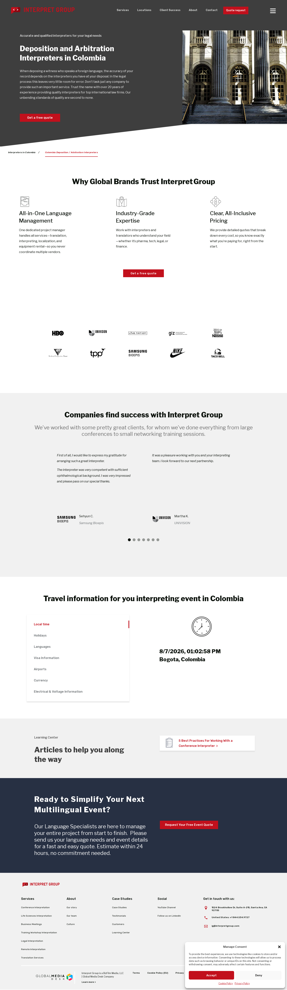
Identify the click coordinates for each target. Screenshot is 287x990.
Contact (208, 10)
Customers (118, 924)
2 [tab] (134, 540)
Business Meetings (31, 924)
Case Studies (119, 907)
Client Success (165, 10)
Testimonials (119, 916)
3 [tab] (138, 540)
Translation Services (32, 958)
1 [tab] (129, 540)
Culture (71, 924)
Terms (135, 973)
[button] (279, 947)
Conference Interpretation (35, 907)
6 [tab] (153, 540)
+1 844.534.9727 (240, 917)
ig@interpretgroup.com (225, 926)
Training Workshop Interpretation (39, 932)
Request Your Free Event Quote (189, 825)
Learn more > (89, 982)
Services (115, 10)
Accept (211, 975)
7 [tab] (157, 540)
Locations (137, 10)
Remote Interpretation (33, 949)
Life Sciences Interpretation (36, 916)
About (189, 10)
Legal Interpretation (32, 941)
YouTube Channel (167, 907)
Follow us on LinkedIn (169, 916)
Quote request (234, 10)
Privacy (179, 973)
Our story (72, 907)
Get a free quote (40, 117)
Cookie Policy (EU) (156, 973)
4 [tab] (143, 540)
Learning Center (121, 932)
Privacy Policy (242, 983)
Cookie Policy (225, 983)
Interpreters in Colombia (22, 152)
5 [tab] (148, 540)
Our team (72, 916)
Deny (258, 975)
